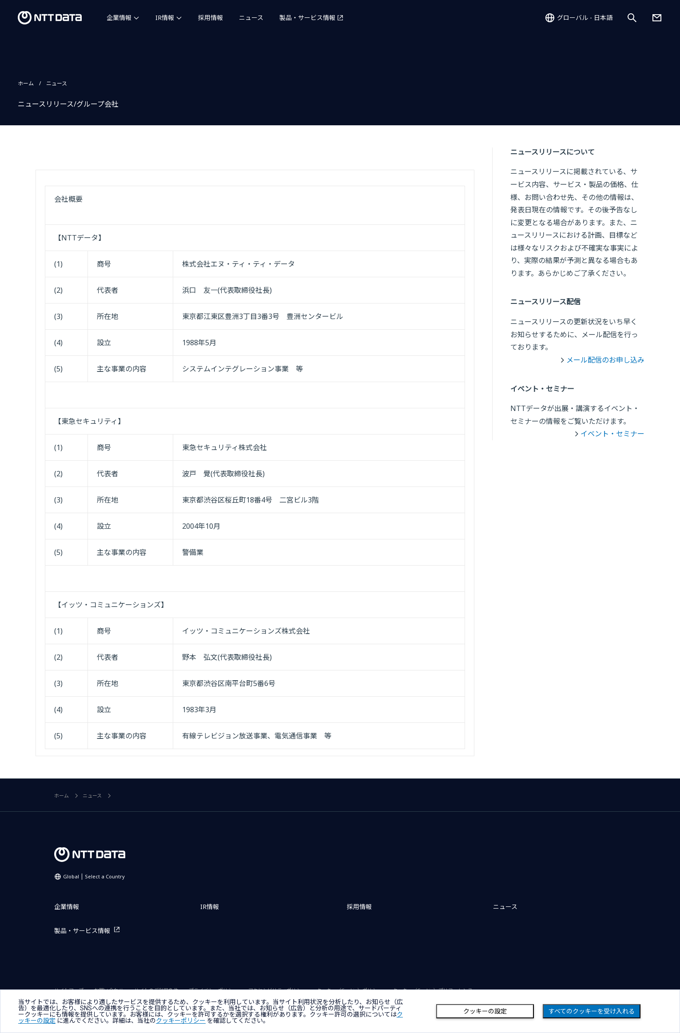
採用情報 (210, 17)
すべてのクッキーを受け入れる (592, 1011)
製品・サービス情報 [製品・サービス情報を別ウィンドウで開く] (307, 17)
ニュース (251, 17)
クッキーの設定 (485, 1011)
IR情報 (164, 17)
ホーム (26, 83)
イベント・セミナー (612, 434)
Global (94, 876)
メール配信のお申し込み (605, 360)
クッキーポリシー (181, 1020)
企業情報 (119, 17)
